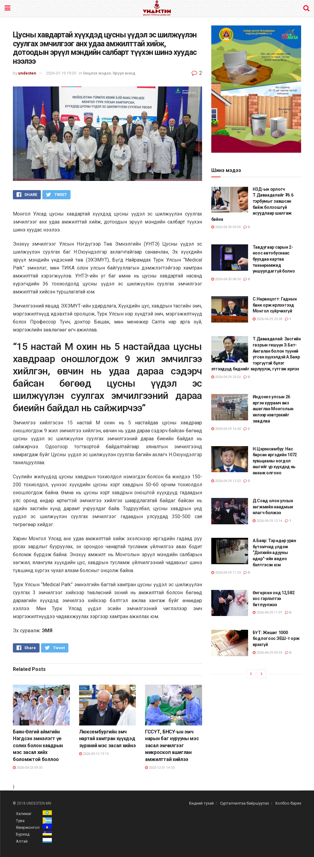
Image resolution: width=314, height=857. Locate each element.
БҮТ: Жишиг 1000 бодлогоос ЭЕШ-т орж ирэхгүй (276, 638)
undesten (27, 73)
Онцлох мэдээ (97, 73)
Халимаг (24, 813)
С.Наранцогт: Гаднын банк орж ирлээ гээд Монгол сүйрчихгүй (275, 305)
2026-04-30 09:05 (226, 227)
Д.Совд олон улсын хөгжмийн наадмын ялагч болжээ (273, 506)
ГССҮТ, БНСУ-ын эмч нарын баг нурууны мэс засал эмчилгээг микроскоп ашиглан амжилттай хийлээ (172, 745)
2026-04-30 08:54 (226, 279)
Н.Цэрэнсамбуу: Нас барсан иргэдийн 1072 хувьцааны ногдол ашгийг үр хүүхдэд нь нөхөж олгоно (275, 460)
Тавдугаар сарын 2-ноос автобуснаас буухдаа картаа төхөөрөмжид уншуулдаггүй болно (274, 259)
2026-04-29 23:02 (226, 377)
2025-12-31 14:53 (159, 768)
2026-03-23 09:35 (27, 768)
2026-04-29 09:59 (267, 653)
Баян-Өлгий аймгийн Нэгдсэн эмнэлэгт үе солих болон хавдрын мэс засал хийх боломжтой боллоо (38, 745)
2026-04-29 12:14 (267, 521)
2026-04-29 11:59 (226, 573)
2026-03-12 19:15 (94, 754)
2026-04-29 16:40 (226, 429)
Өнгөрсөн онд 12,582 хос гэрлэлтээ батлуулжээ (274, 598)
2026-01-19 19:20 (61, 73)
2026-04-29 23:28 (267, 319)
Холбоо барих (288, 803)
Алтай (22, 841)
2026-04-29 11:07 (267, 612)
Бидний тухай (201, 803)
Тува (20, 820)
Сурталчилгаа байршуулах (244, 803)
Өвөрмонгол (28, 827)
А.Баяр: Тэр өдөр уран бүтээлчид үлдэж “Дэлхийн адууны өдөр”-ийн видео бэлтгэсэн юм (274, 552)
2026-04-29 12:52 (226, 481)
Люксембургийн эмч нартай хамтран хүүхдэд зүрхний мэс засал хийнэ (107, 738)
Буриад (22, 834)
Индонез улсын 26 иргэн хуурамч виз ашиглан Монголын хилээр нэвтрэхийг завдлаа (273, 408)
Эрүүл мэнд (124, 73)
